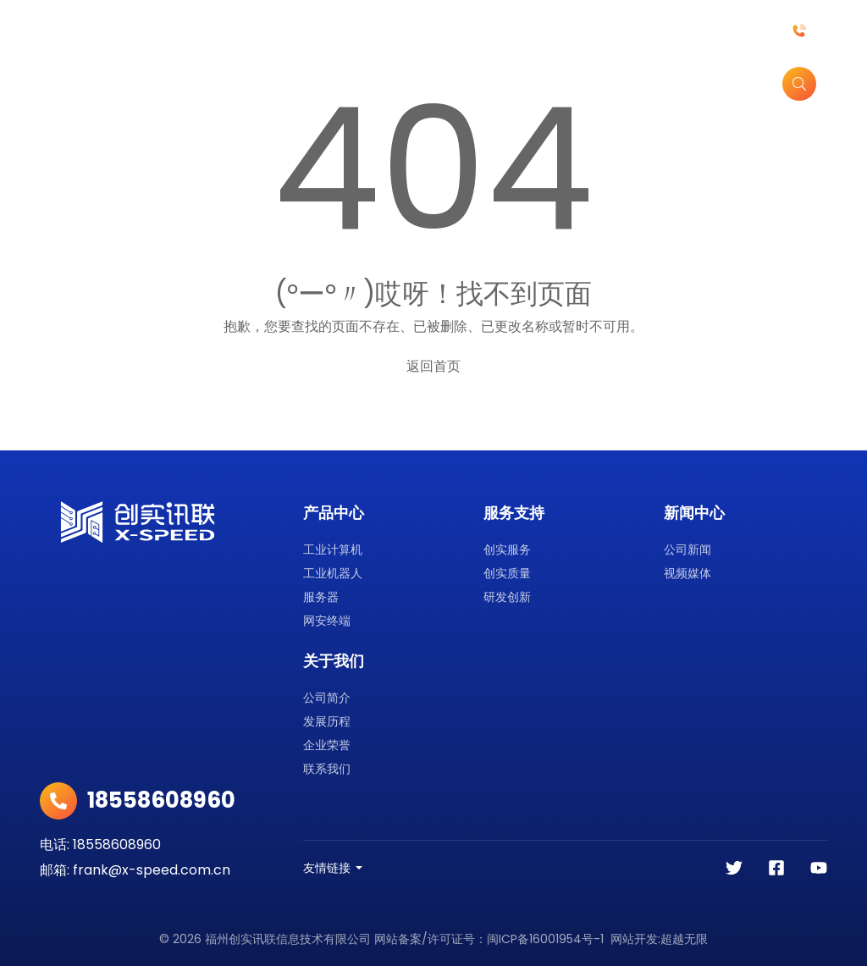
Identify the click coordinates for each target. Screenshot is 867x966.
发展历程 (327, 721)
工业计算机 (332, 549)
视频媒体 (687, 573)
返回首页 (433, 366)
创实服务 (507, 549)
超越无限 (684, 938)
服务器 (321, 596)
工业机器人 (332, 573)
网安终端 (327, 620)
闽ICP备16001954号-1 (545, 938)
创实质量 (507, 573)
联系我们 (327, 768)
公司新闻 (687, 549)
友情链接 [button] (327, 867)
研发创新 (507, 596)
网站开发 (634, 938)
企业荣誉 (327, 745)
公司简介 (327, 697)
